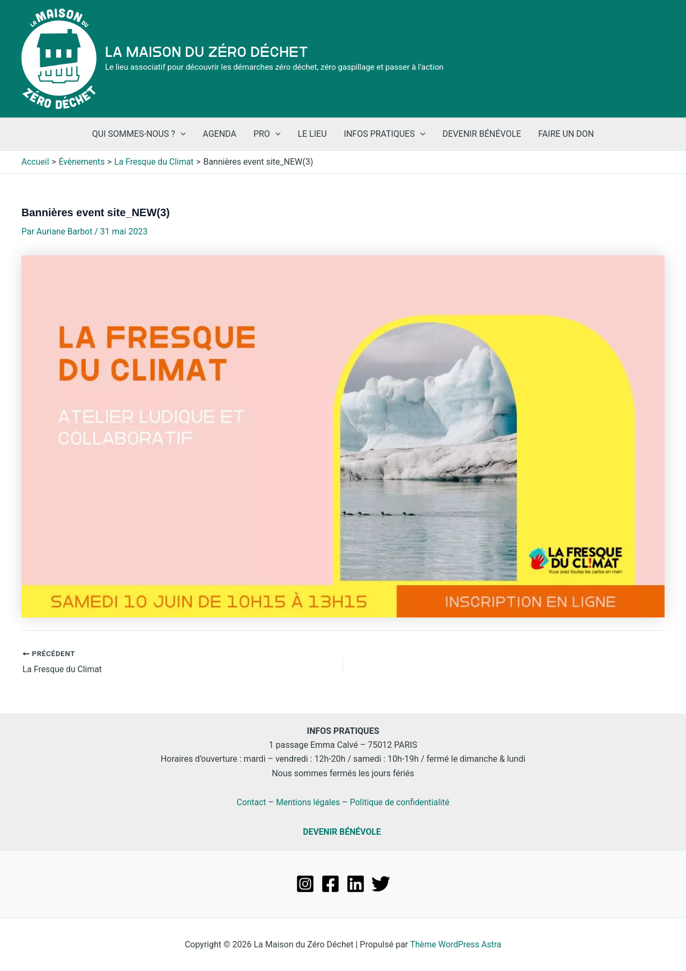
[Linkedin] (355, 883)
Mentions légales (307, 802)
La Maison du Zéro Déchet (206, 52)
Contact (250, 802)
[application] (180, 134)
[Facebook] (330, 883)
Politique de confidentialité (400, 802)
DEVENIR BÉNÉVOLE (342, 831)
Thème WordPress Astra (455, 944)
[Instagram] (305, 883)
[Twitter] (380, 883)
